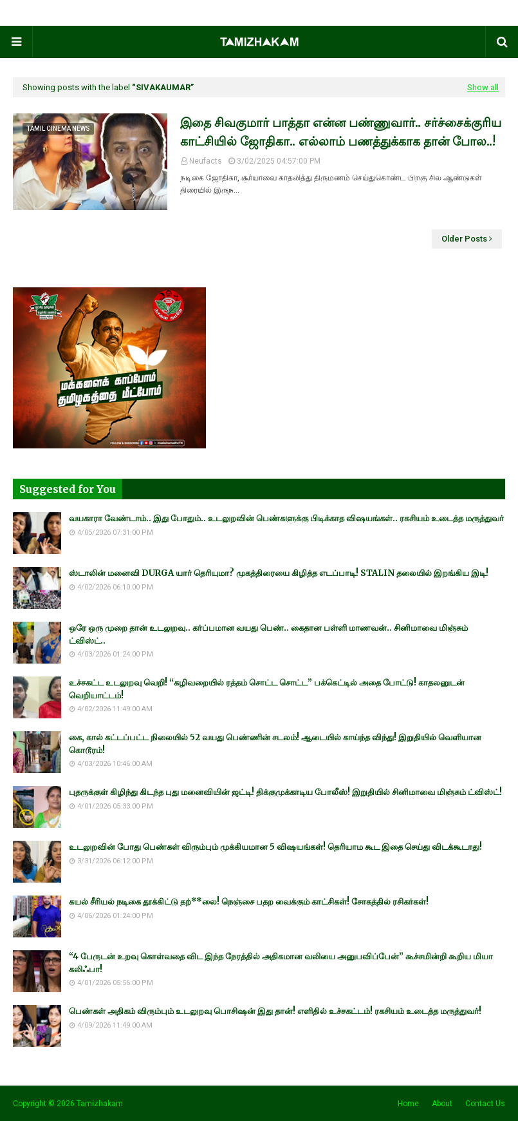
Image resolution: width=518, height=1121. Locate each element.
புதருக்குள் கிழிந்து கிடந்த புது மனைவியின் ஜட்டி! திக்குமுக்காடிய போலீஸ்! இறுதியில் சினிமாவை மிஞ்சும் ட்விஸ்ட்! (285, 792)
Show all (483, 87)
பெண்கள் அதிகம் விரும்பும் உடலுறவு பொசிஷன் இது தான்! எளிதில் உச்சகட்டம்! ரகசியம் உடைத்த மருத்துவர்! (275, 1011)
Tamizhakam (100, 1103)
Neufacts (205, 161)
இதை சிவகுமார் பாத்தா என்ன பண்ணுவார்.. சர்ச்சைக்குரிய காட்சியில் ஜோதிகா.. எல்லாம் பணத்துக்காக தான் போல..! (340, 132)
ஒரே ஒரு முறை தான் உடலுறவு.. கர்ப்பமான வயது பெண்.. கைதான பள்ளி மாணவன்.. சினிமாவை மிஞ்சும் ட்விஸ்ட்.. (268, 634)
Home (408, 1103)
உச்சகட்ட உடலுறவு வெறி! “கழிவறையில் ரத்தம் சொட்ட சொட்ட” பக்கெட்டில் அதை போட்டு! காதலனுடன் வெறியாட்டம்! (267, 689)
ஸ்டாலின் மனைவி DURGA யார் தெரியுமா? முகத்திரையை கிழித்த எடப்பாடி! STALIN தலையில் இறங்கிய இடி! (278, 573)
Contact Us (485, 1103)
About (442, 1103)
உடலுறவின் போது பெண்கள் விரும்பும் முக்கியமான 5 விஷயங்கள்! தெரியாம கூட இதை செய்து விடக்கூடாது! (275, 846)
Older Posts (464, 239)
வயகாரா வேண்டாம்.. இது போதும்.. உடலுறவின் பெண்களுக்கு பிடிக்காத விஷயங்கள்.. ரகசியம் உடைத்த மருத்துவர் (286, 518)
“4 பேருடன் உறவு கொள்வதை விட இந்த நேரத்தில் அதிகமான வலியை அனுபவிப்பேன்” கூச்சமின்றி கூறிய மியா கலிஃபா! (281, 963)
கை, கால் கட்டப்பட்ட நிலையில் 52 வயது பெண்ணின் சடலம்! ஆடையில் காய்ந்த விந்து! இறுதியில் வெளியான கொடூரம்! (275, 744)
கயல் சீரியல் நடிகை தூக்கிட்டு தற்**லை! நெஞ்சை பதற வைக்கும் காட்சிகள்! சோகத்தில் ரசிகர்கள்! (249, 901)
